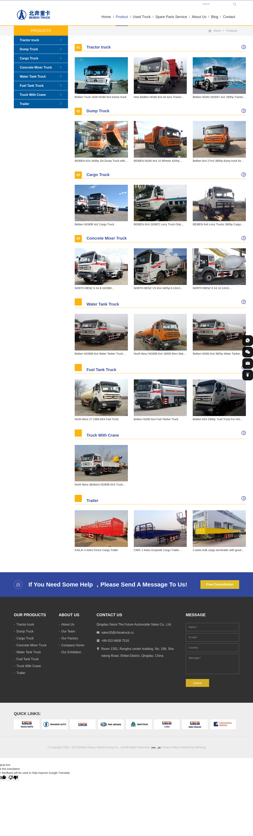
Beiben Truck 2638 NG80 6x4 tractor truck (100, 97)
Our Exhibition (71, 652)
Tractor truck (29, 40)
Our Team (68, 631)
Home (106, 17)
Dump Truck (29, 49)
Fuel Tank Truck (32, 85)
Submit (197, 683)
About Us (199, 17)
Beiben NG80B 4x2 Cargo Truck (94, 224)
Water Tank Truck (33, 76)
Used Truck (142, 17)
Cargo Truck (29, 58)
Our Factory (69, 638)
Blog (214, 17)
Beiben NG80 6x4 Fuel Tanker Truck (156, 419)
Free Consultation (219, 584)
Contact (229, 17)
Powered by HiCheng (192, 747)
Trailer (24, 104)
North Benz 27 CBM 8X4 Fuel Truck (97, 419)
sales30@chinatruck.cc (117, 632)
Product (122, 17)
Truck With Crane (33, 94)
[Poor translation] (13, 778)
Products (231, 30)
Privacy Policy (169, 747)
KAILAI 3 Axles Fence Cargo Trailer (96, 550)
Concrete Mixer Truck (36, 67)
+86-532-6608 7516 (115, 640)
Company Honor (72, 645)
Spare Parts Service (171, 17)
